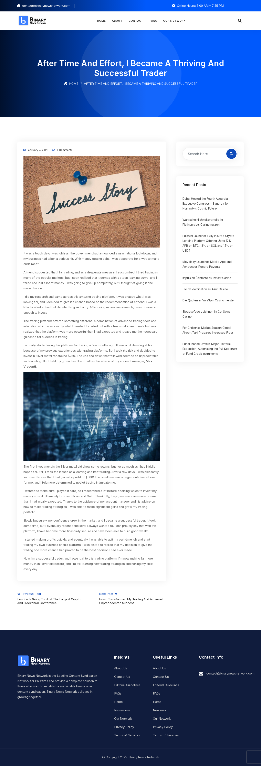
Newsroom (122, 710)
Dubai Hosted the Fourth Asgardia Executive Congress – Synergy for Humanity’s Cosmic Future (205, 203)
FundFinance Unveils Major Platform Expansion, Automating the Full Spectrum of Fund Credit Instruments (209, 348)
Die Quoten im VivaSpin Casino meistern (209, 300)
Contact (136, 20)
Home (101, 20)
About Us (120, 668)
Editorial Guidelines (127, 685)
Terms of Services (127, 735)
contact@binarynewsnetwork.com (230, 673)
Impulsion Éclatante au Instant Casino (206, 278)
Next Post (132, 598)
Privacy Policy (124, 727)
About (117, 20)
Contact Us (122, 677)
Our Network (174, 20)
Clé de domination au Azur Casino (205, 289)
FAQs (153, 20)
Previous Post (50, 598)
